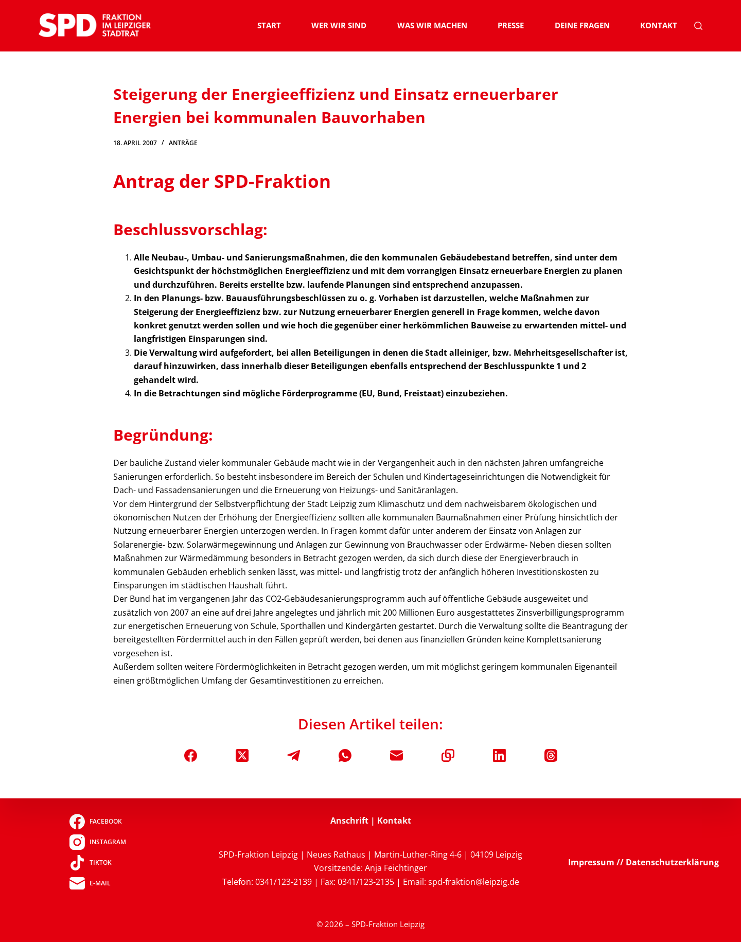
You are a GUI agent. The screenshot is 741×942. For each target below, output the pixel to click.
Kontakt (658, 25)
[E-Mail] (396, 755)
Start (269, 25)
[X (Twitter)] (242, 755)
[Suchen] (698, 26)
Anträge (183, 142)
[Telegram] (293, 755)
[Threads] (551, 755)
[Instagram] (97, 842)
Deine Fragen (582, 25)
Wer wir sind (338, 25)
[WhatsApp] (345, 755)
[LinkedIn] (499, 755)
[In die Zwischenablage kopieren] (448, 755)
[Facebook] (190, 755)
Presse (511, 25)
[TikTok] (97, 862)
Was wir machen (432, 25)
